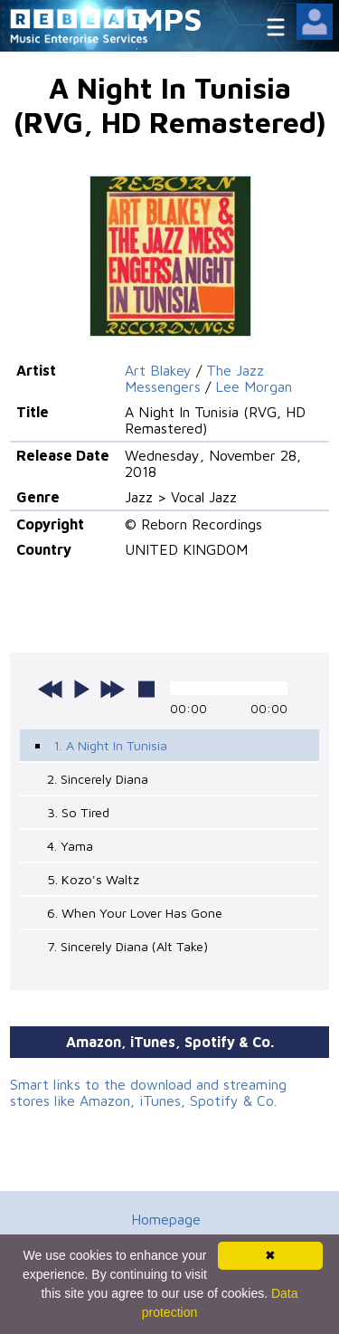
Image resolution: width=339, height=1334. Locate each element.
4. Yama (70, 845)
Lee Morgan (253, 386)
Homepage (166, 1219)
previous (50, 688)
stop (146, 688)
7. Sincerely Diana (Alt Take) (127, 946)
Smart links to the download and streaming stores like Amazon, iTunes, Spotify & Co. (148, 1092)
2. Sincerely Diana (97, 778)
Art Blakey (158, 370)
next (112, 688)
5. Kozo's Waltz (93, 879)
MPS (169, 18)
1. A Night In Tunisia (110, 745)
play (81, 689)
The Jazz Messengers (194, 378)
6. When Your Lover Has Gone (134, 912)
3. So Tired (78, 812)
